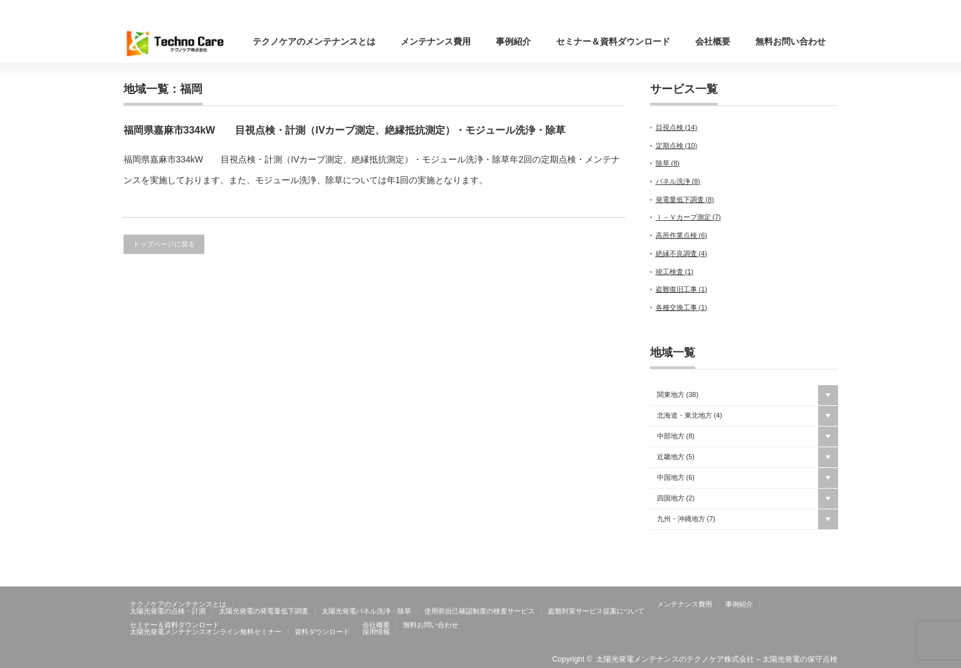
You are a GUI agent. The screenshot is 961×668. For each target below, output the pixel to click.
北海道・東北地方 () (690, 415)
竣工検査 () (675, 271)
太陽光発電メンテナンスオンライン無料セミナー (205, 631)
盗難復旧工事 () (682, 289)
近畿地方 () (676, 457)
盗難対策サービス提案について (596, 611)
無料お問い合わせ (790, 41)
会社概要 (712, 41)
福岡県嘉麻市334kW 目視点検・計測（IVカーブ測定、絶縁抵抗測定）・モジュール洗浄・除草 (344, 130)
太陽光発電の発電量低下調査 (263, 611)
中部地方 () (676, 436)
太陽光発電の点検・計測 (168, 611)
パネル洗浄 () (678, 181)
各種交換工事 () (682, 307)
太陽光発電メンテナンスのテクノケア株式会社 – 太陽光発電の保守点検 (717, 659)
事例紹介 (513, 41)
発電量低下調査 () (685, 199)
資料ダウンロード (322, 631)
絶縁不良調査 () (682, 253)
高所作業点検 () (682, 235)
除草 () (668, 163)
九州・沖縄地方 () (686, 519)
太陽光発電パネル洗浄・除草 (366, 611)
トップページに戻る (164, 244)
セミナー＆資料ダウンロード (613, 41)
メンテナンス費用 (436, 41)
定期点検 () (677, 145)
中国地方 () (676, 478)
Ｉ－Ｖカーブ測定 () (689, 217)
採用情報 (376, 631)
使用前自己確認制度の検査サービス (479, 611)
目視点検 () (677, 127)
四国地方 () (676, 498)
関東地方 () (678, 395)
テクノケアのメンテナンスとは (314, 41)
